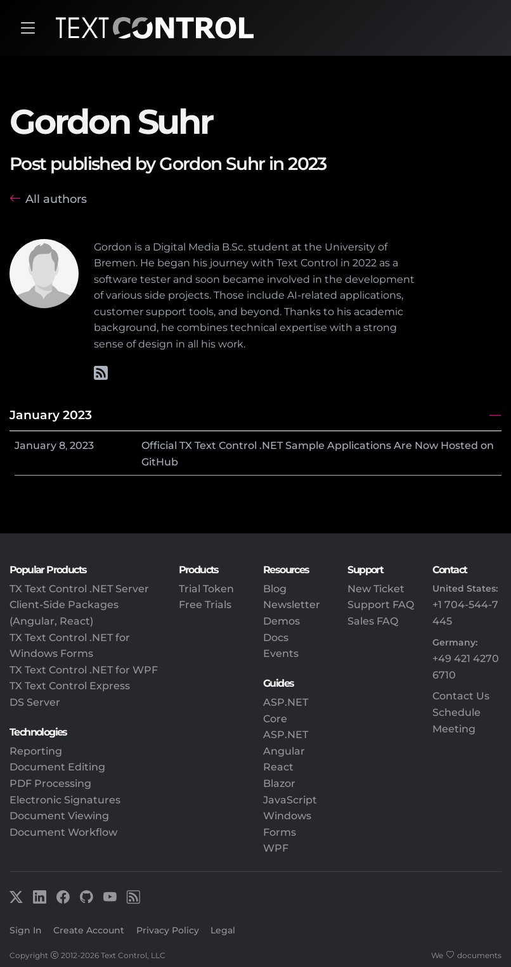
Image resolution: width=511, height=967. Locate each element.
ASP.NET (285, 735)
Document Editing (57, 767)
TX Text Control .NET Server (79, 589)
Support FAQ (380, 605)
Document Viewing (59, 816)
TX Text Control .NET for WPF (84, 670)
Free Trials (205, 605)
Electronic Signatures (65, 800)
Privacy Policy (167, 930)
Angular (284, 751)
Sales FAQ (372, 621)
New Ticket (375, 589)
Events (281, 653)
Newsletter (291, 605)
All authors (56, 198)
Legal (222, 930)
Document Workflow (63, 832)
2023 (82, 445)
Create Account (88, 930)
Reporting (36, 751)
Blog (275, 589)
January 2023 (51, 414)
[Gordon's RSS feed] (101, 375)
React (278, 767)
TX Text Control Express (70, 686)
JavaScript (290, 800)
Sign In (26, 930)
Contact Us (460, 696)
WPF (275, 848)
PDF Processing (50, 783)
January (35, 445)
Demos (281, 621)
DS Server (35, 702)
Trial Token (206, 589)
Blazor (279, 783)
